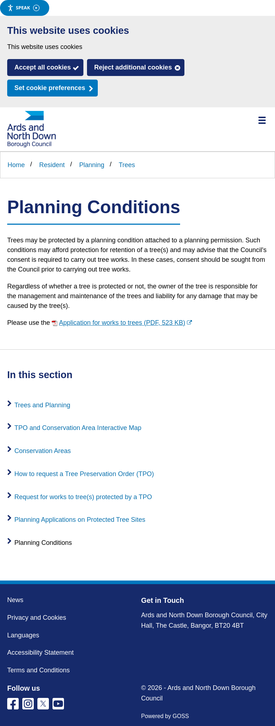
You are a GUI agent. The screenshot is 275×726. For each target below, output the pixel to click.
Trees (127, 165)
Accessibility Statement (40, 652)
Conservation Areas (42, 450)
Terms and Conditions (38, 670)
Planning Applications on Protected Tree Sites (79, 519)
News (15, 600)
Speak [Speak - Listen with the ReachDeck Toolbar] (23, 7)
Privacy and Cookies (36, 617)
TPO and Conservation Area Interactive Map (77, 427)
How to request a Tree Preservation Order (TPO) (84, 474)
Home (16, 165)
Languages (23, 635)
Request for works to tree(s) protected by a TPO (83, 497)
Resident (52, 165)
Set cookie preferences (49, 87)
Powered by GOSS (165, 716)
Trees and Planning (42, 405)
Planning (91, 165)
